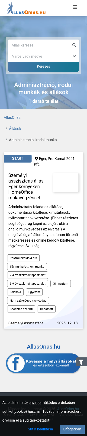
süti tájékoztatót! (36, 420)
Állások (15, 128)
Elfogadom (72, 429)
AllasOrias (12, 117)
